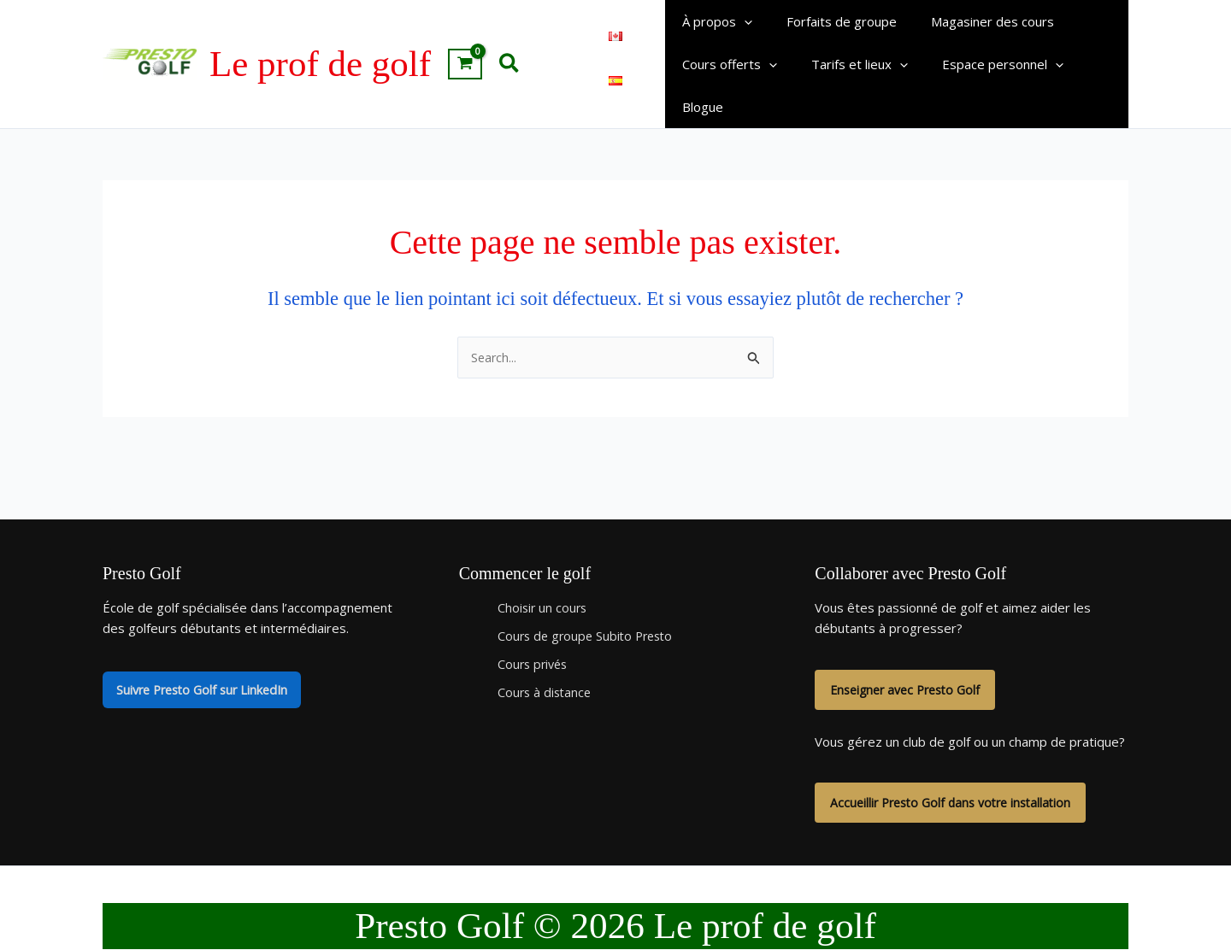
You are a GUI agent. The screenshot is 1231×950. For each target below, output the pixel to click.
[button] (510, 44)
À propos (713, 23)
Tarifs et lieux (846, 65)
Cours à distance (546, 653)
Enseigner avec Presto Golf (911, 651)
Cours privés (535, 625)
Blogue (1088, 65)
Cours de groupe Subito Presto (589, 597)
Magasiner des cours (971, 23)
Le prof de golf (320, 44)
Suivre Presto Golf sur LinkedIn (207, 651)
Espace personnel (981, 65)
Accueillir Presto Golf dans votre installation (957, 766)
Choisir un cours (544, 569)
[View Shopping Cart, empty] (465, 44)
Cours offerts (725, 65)
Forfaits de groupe (829, 23)
